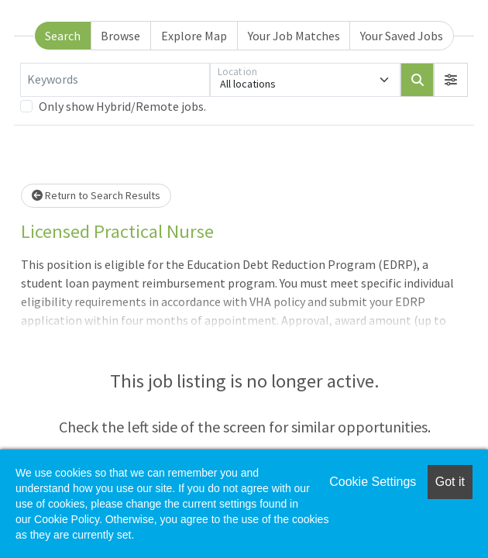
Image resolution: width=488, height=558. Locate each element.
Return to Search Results (96, 195)
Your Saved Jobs (401, 35)
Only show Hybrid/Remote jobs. (122, 106)
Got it (450, 481)
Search (63, 35)
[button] (451, 80)
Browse (120, 35)
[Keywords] (115, 80)
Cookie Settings (372, 481)
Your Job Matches (294, 35)
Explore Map (194, 35)
